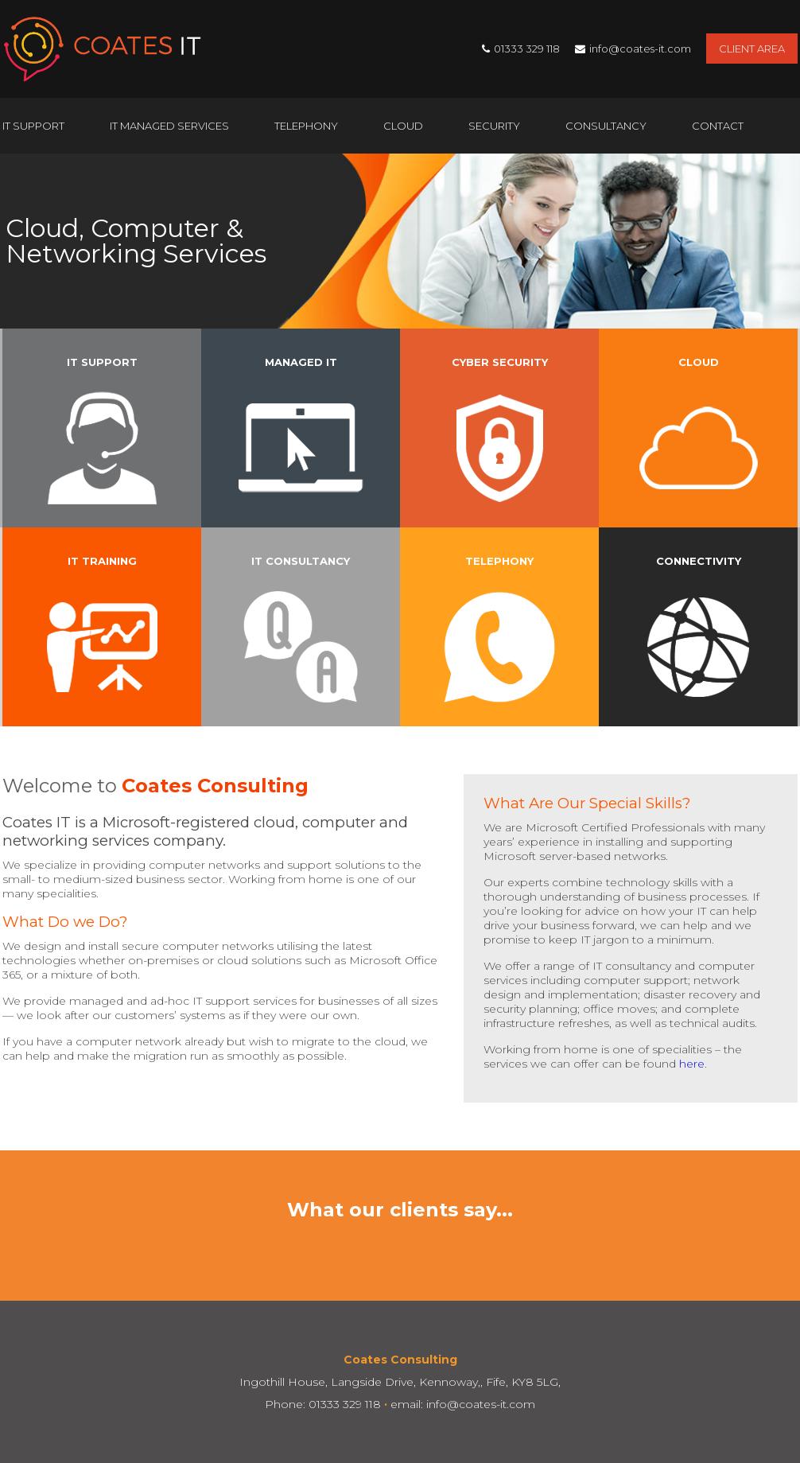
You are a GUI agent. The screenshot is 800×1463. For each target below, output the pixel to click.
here (692, 1063)
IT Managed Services (169, 125)
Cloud (403, 125)
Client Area (752, 48)
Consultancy (606, 125)
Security (494, 125)
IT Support (33, 125)
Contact (718, 125)
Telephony (306, 125)
